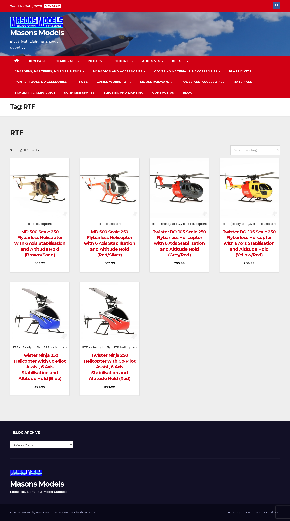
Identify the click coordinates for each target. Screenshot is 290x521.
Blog (187, 92)
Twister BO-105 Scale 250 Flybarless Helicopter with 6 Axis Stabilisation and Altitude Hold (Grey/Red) (179, 243)
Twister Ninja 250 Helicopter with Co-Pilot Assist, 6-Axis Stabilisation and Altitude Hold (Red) (110, 367)
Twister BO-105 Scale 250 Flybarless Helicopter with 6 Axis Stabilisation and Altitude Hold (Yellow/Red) (249, 243)
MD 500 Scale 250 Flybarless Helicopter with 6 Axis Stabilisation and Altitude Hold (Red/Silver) (109, 243)
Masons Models (37, 32)
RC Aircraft (66, 61)
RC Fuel (179, 61)
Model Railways (155, 82)
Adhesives (151, 61)
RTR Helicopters (40, 224)
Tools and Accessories (203, 82)
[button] (268, 76)
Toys (83, 82)
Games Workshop (113, 82)
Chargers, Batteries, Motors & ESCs (48, 71)
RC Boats (123, 61)
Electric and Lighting (123, 92)
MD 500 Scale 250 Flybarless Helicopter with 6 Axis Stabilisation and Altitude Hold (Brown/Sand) (39, 243)
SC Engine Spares (79, 92)
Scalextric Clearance (34, 92)
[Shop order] (255, 150)
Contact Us (163, 92)
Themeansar (87, 512)
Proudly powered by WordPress (30, 512)
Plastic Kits (240, 71)
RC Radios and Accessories (118, 71)
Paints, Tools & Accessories (41, 82)
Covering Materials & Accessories (186, 71)
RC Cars (95, 61)
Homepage (37, 61)
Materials (243, 82)
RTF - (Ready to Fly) (166, 224)
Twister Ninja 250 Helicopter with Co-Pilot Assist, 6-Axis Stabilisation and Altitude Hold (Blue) (40, 367)
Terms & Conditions (267, 512)
